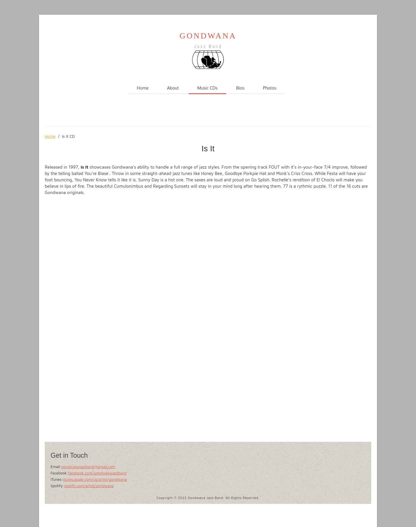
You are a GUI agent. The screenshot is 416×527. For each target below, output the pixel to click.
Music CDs (207, 88)
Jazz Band (208, 46)
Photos (269, 88)
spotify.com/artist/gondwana (89, 485)
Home (143, 88)
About (173, 88)
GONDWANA (208, 35)
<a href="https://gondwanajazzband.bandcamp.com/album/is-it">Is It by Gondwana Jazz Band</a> (95, 318)
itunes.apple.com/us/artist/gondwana (95, 479)
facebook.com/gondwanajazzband (97, 473)
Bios (240, 88)
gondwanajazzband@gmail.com (88, 466)
